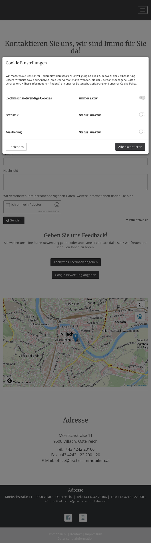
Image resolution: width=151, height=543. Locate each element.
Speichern (16, 147)
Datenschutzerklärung (90, 83)
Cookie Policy (128, 83)
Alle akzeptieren (130, 147)
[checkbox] (142, 97)
